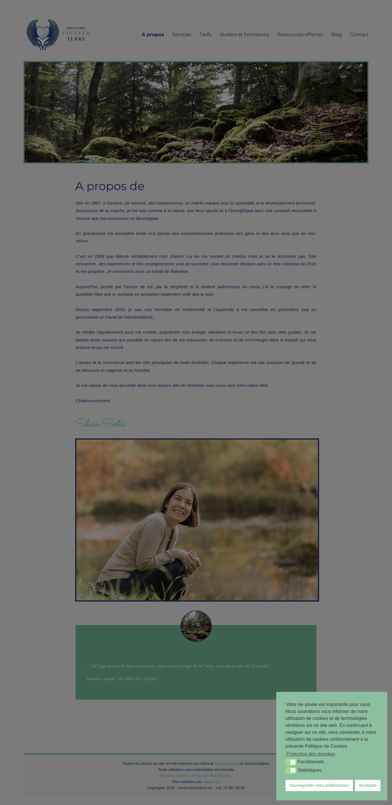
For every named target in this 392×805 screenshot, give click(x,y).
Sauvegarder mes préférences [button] (319, 785)
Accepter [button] (368, 785)
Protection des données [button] (310, 753)
